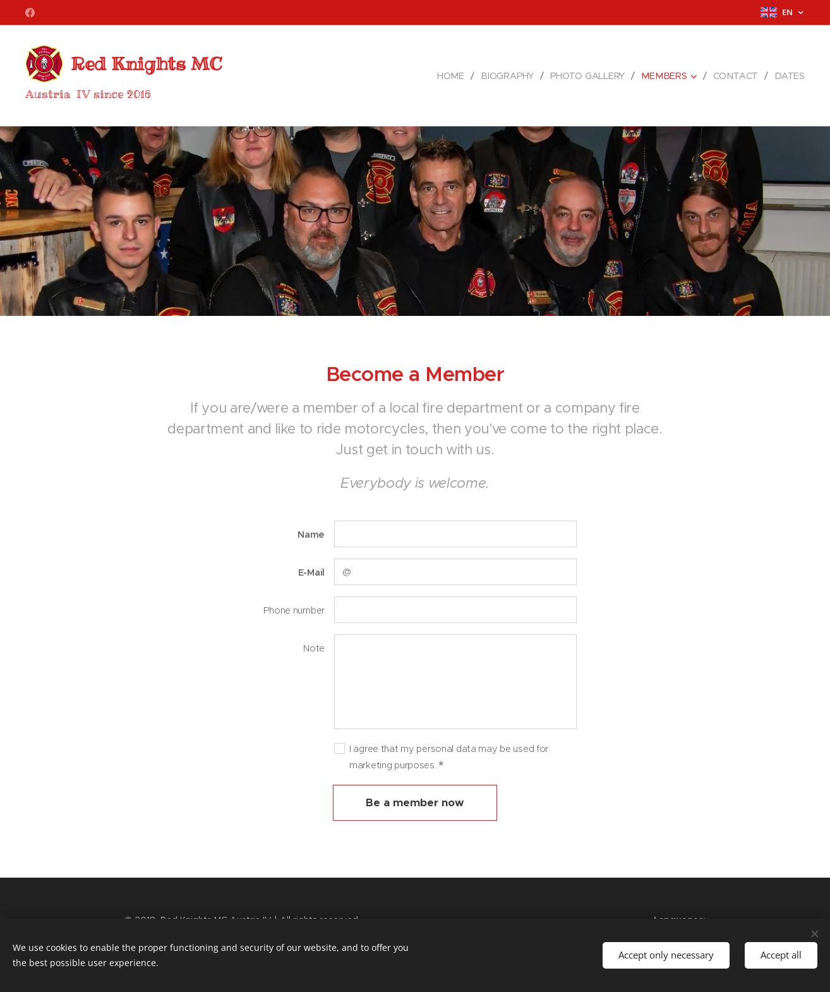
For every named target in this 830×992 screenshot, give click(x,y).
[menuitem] (458, 76)
